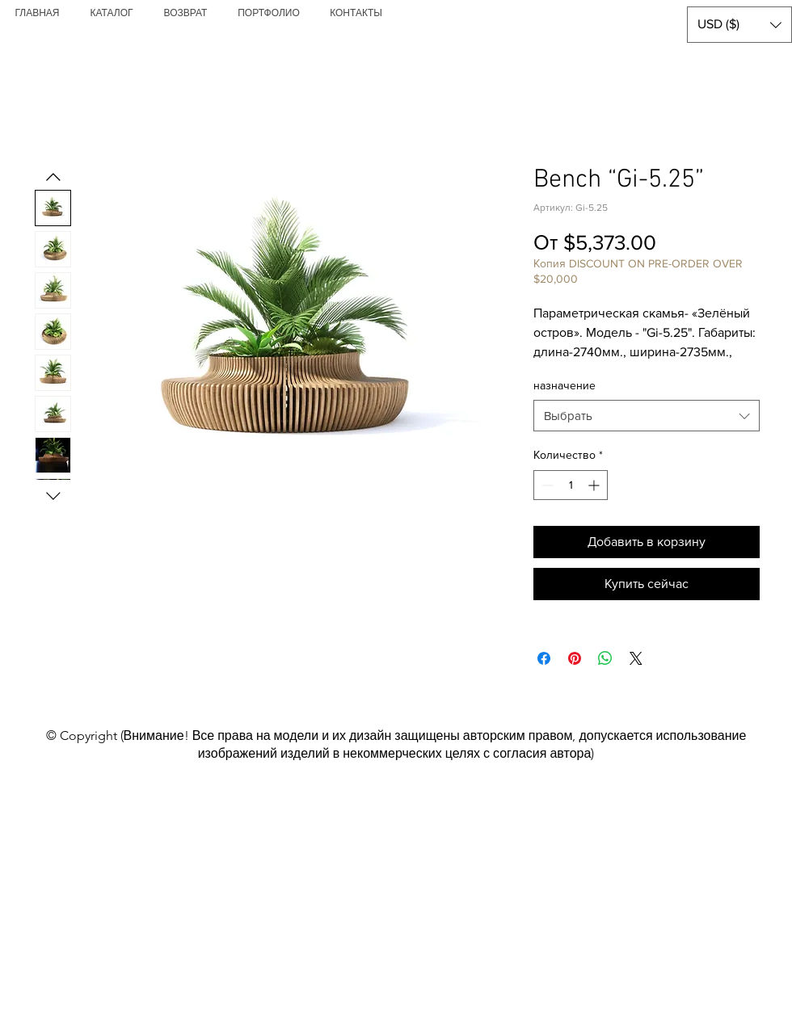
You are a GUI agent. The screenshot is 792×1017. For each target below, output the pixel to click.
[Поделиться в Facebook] (544, 658)
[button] (739, 24)
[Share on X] (636, 658)
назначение (564, 385)
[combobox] (646, 415)
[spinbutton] (570, 485)
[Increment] (595, 485)
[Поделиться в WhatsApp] (605, 658)
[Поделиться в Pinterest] (574, 658)
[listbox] (739, 24)
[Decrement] (546, 485)
